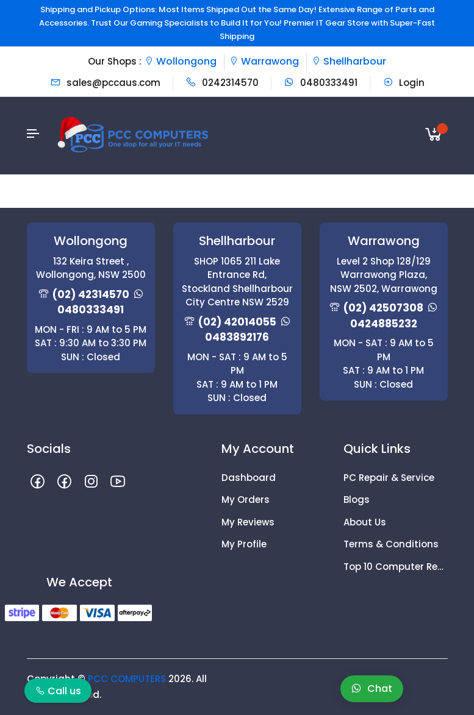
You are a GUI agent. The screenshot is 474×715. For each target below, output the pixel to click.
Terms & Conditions (391, 544)
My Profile (244, 544)
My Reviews (248, 522)
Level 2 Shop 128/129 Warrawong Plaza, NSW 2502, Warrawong (383, 275)
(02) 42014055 (237, 322)
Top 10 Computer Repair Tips (395, 566)
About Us (364, 522)
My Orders (245, 499)
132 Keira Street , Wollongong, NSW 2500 (91, 268)
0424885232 (383, 323)
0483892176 (237, 337)
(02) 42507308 (383, 308)
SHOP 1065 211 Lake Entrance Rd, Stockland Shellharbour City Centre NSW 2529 (237, 282)
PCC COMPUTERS (127, 678)
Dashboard (248, 477)
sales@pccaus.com (105, 82)
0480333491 (320, 82)
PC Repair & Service (388, 477)
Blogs (356, 499)
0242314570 (222, 82)
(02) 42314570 (90, 294)
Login (403, 82)
